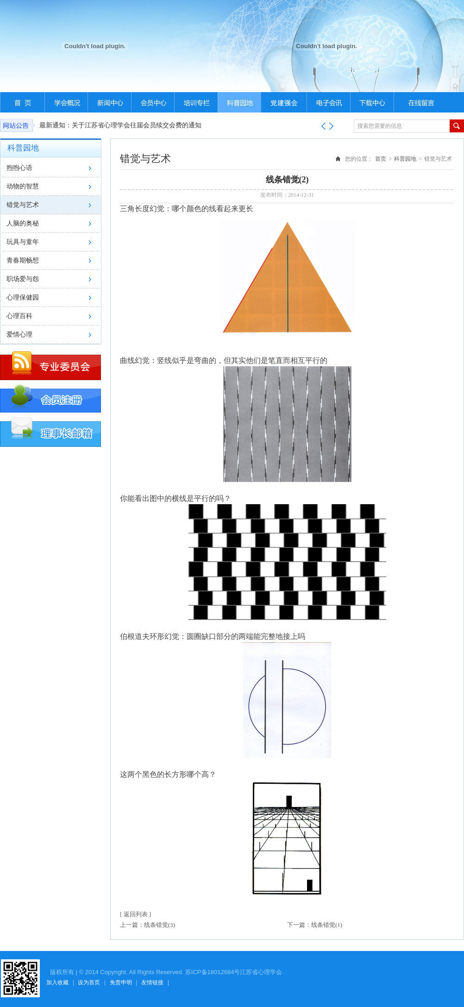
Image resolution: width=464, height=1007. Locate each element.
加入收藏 (57, 982)
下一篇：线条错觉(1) (314, 924)
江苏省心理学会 (261, 972)
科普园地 (405, 159)
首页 (380, 159)
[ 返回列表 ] (135, 914)
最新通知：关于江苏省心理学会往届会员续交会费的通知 (120, 125)
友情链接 (152, 982)
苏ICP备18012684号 (212, 972)
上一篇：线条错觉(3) (147, 924)
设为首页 (89, 982)
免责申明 (121, 982)
